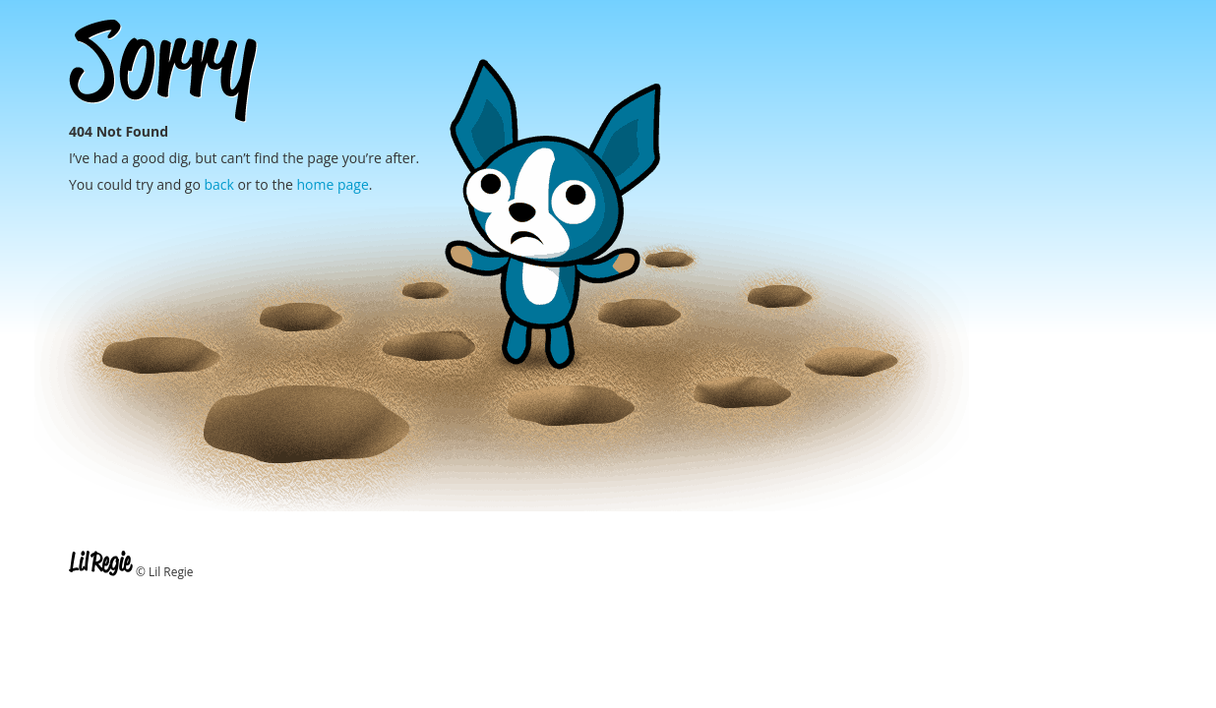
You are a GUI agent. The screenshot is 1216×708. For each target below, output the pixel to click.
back (219, 184)
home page (332, 184)
